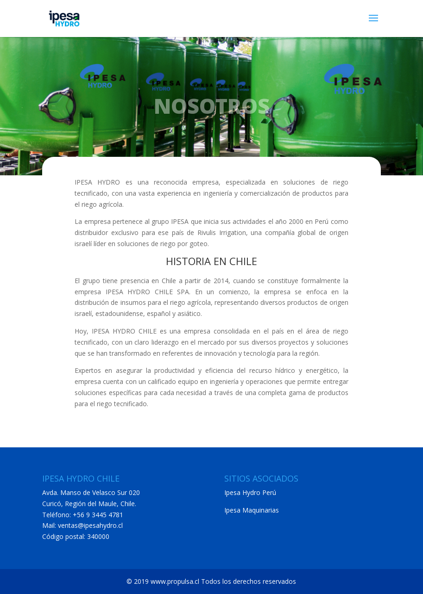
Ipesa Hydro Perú (250, 492)
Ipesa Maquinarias (251, 510)
